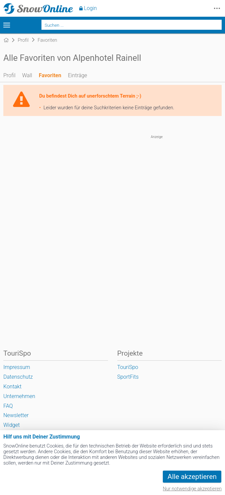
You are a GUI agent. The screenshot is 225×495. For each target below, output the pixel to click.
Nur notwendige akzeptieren (192, 489)
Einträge (77, 75)
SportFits (128, 377)
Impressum (16, 367)
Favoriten (50, 75)
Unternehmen (19, 396)
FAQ (8, 406)
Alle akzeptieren (192, 477)
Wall (27, 75)
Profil (9, 75)
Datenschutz (18, 377)
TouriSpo (127, 367)
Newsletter (16, 415)
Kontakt (12, 386)
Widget (11, 425)
